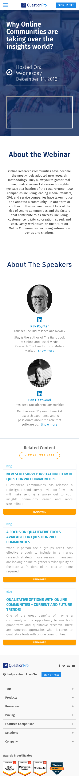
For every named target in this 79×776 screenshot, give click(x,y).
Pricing (10, 715)
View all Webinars (40, 455)
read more (39, 642)
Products (11, 697)
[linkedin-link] (68, 666)
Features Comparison (19, 724)
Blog (9, 466)
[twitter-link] (63, 666)
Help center (13, 674)
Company (11, 741)
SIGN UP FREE (66, 5)
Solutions (11, 733)
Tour (8, 689)
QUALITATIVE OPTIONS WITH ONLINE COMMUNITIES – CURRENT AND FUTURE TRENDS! (39, 604)
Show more (46, 351)
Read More (39, 511)
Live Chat (32, 674)
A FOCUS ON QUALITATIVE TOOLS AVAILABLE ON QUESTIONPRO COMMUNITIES (33, 537)
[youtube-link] (73, 666)
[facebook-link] (59, 666)
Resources (12, 706)
